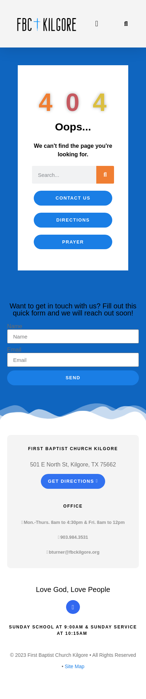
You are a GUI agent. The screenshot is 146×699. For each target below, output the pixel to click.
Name (14, 326)
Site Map (74, 666)
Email (14, 350)
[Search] (105, 175)
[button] (96, 24)
